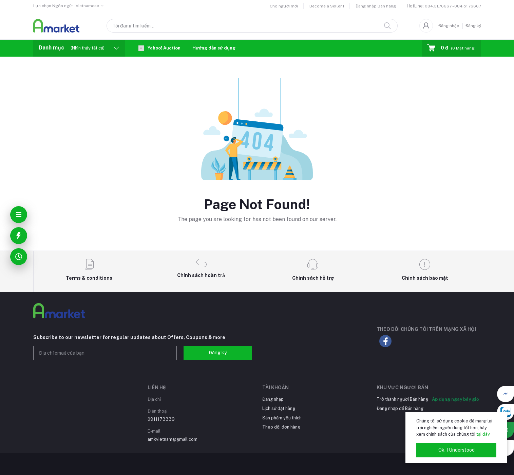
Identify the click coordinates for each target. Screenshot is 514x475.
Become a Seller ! (326, 6)
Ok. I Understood (456, 450)
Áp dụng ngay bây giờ (455, 399)
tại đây (483, 434)
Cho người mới (284, 6)
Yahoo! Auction (159, 48)
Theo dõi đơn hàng (281, 427)
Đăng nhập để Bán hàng (400, 408)
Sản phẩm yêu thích (282, 417)
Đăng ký (473, 25)
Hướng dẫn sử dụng (213, 48)
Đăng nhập (448, 25)
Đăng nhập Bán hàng (376, 6)
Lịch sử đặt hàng (278, 408)
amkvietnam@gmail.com (172, 439)
